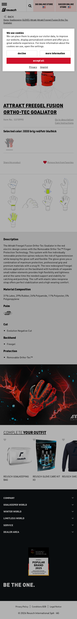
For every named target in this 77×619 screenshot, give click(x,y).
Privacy (33, 67)
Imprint (44, 67)
